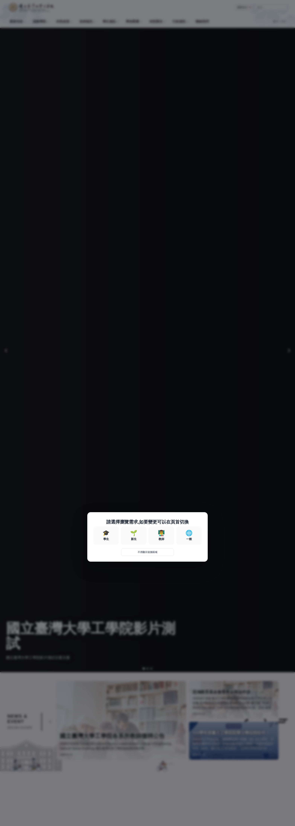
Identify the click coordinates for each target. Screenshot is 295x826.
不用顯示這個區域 (147, 552)
